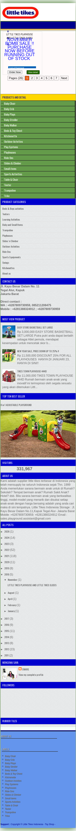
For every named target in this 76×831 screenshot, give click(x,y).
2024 (7, 537)
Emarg (25, 669)
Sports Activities (13, 174)
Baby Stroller (11, 120)
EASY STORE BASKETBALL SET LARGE (35, 327)
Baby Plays (9, 114)
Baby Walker (10, 125)
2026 (7, 531)
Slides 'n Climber (10, 241)
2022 (7, 550)
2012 (7, 649)
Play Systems (11, 147)
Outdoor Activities (11, 246)
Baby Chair (9, 103)
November (13, 579)
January (11, 611)
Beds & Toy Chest (13, 131)
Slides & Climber (12, 163)
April (10, 599)
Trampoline (10, 190)
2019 (7, 568)
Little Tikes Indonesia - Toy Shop (39, 824)
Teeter (7, 185)
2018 (7, 574)
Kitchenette (10, 136)
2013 (7, 643)
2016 (7, 625)
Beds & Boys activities (13, 208)
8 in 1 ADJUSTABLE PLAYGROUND (16, 405)
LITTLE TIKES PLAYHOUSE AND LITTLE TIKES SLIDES (19, 36)
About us (6, 273)
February (12, 605)
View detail (33, 72)
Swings (5, 262)
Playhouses (10, 152)
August (11, 593)
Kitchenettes (8, 268)
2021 (7, 556)
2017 (7, 618)
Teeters (6, 214)
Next (64, 78)
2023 (7, 544)
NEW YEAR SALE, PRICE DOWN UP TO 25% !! (38, 351)
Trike (7, 196)
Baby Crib (9, 109)
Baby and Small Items (12, 225)
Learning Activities (11, 219)
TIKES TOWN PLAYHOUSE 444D (32, 371)
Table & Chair (11, 179)
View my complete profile (31, 675)
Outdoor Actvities (13, 141)
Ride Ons (8, 158)
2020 (7, 562)
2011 (6, 655)
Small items (10, 169)
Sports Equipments (11, 257)
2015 (7, 631)
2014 (7, 637)
